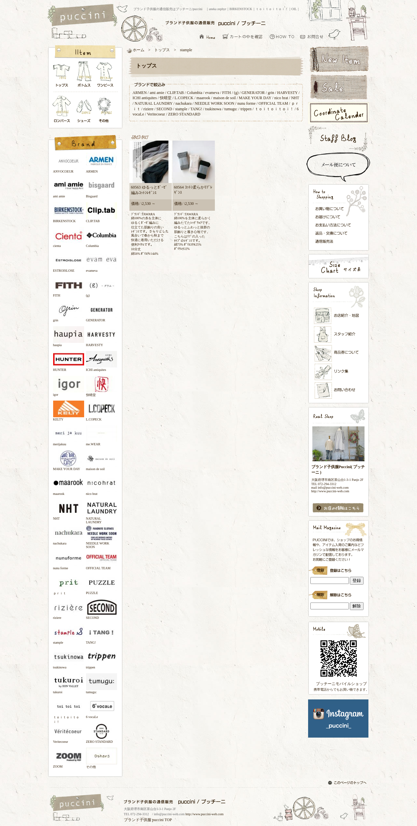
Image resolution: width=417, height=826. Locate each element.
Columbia (194, 92)
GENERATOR (253, 92)
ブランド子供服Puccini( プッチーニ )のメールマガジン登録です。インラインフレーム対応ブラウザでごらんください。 (338, 568)
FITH (226, 92)
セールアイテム (338, 87)
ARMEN (140, 92)
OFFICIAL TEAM (273, 103)
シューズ (84, 110)
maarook (203, 98)
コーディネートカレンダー (338, 113)
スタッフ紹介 (339, 334)
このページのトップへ (348, 783)
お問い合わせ (313, 36)
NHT (295, 98)
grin (271, 92)
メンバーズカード (339, 353)
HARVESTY (287, 92)
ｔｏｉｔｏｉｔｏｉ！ (274, 109)
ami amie (157, 92)
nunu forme (246, 103)
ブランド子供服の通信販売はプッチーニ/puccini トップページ (83, 15)
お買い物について (282, 36)
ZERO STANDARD (184, 114)
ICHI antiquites (145, 98)
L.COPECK (184, 98)
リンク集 (339, 372)
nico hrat (281, 98)
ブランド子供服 (137, 820)
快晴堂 (165, 98)
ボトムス (84, 76)
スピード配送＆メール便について (338, 167)
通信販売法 (335, 241)
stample (181, 109)
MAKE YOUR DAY (255, 98)
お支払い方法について (335, 225)
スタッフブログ (338, 138)
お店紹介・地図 (339, 316)
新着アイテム (338, 58)
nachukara (183, 103)
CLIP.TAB (175, 92)
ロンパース (63, 110)
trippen (245, 109)
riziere (148, 109)
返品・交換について (335, 233)
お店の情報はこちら (338, 508)
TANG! (196, 109)
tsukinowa (213, 109)
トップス (62, 76)
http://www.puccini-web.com (205, 814)
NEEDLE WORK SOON (214, 103)
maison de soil (224, 98)
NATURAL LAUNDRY (153, 103)
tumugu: (230, 109)
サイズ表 (338, 266)
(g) (236, 92)
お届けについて (335, 216)
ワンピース (106, 76)
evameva (212, 92)
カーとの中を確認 (244, 36)
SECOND (164, 109)
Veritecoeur (156, 114)
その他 (106, 110)
